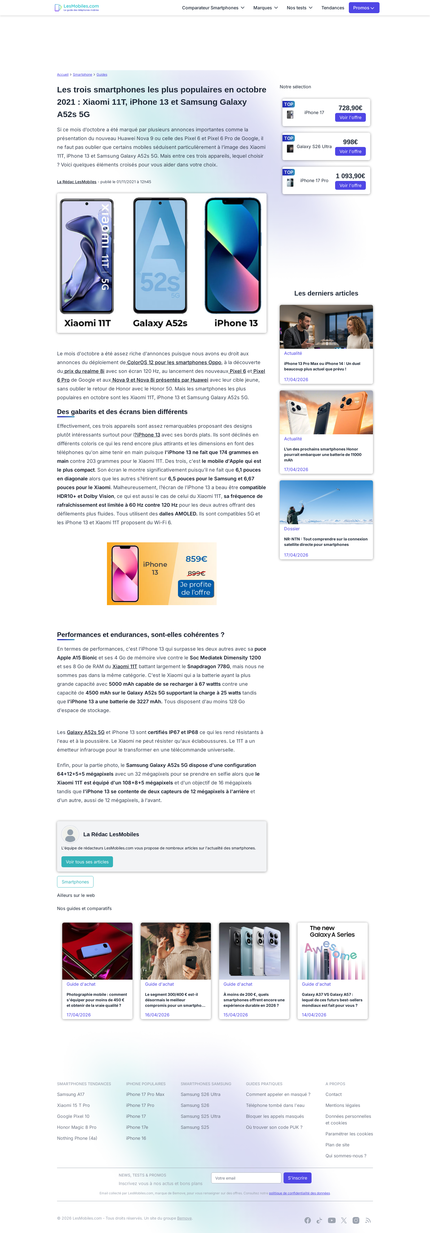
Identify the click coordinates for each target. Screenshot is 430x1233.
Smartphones (75, 882)
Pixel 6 (237, 371)
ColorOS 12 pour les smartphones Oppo (173, 362)
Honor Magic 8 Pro (77, 1127)
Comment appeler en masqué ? (278, 1094)
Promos (363, 7)
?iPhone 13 (147, 435)
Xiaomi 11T (124, 666)
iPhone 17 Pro (140, 1105)
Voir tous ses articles (87, 861)
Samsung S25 (195, 1127)
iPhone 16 (136, 1138)
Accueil (63, 74)
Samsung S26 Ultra (200, 1094)
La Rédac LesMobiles (77, 181)
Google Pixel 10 (73, 1116)
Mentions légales (343, 1105)
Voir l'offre (350, 117)
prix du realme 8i (83, 371)
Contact (334, 1094)
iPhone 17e (137, 1127)
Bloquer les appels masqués (275, 1116)
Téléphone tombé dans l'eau (275, 1105)
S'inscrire (297, 1178)
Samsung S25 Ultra (200, 1116)
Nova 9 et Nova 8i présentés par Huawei (159, 380)
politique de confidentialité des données (299, 1193)
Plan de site (337, 1144)
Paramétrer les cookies (349, 1133)
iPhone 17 (136, 1116)
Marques (265, 7)
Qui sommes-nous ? (346, 1155)
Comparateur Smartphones (213, 7)
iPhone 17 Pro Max (145, 1094)
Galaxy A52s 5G (85, 732)
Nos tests (300, 7)
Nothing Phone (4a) (77, 1138)
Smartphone (82, 74)
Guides (102, 74)
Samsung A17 (70, 1094)
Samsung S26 (195, 1105)
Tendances (332, 7)
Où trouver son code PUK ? (274, 1127)
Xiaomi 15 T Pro (73, 1105)
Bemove (184, 1218)
